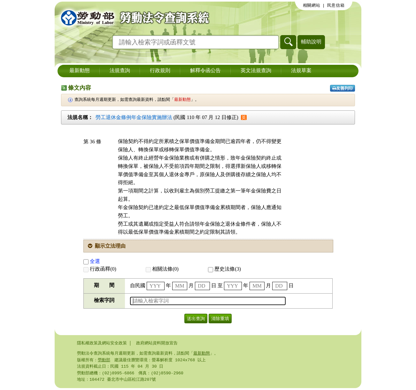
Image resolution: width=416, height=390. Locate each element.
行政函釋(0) (99, 269)
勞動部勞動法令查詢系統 (133, 17)
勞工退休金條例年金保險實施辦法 (134, 117)
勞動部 (104, 361)
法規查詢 (120, 70)
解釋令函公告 (205, 70)
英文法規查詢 (256, 70)
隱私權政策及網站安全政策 (102, 343)
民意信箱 (336, 5)
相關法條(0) (162, 269)
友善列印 (342, 88)
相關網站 (311, 5)
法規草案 (301, 70)
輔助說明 (311, 41)
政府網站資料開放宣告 (157, 343)
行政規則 (160, 70)
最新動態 (79, 70)
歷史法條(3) (224, 269)
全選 (91, 261)
